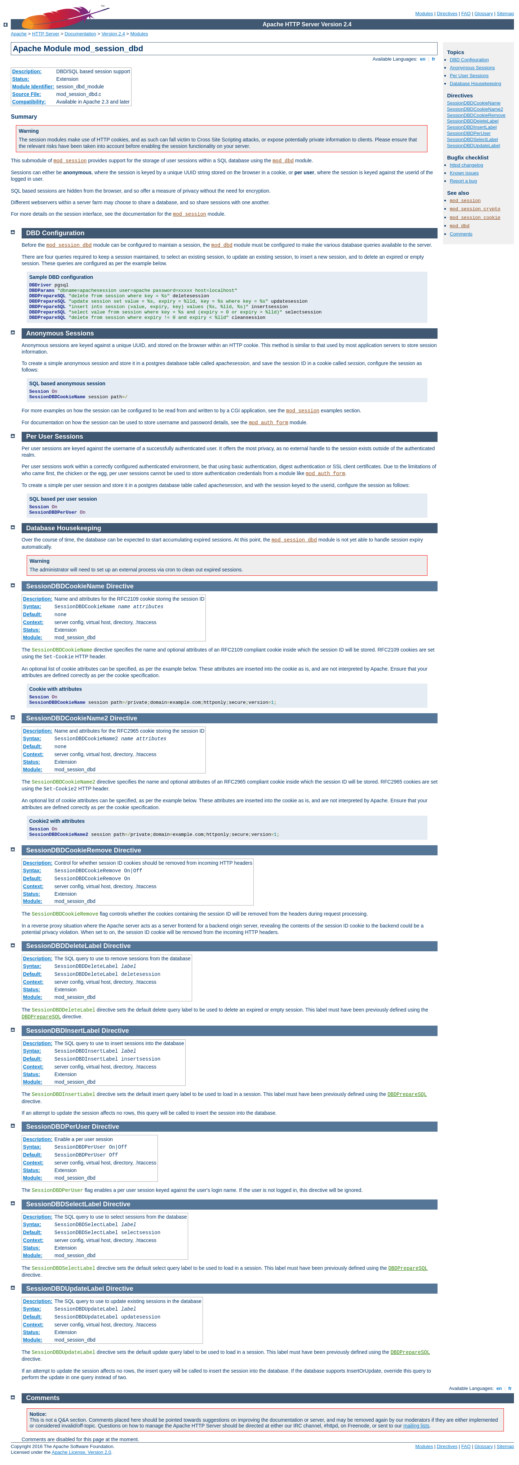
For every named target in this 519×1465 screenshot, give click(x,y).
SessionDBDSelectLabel (472, 139)
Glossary (483, 13)
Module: (33, 637)
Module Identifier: (33, 86)
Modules (424, 13)
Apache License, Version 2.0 (81, 1452)
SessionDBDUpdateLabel (473, 145)
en (423, 59)
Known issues (464, 173)
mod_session (69, 161)
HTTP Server (45, 33)
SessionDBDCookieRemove (476, 115)
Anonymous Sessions (472, 67)
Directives (447, 13)
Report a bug (463, 181)
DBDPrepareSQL (41, 1017)
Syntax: (32, 606)
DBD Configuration (469, 59)
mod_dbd (283, 161)
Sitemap (505, 13)
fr (434, 59)
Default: (32, 614)
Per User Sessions (469, 75)
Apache (19, 33)
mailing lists (416, 1426)
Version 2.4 (113, 33)
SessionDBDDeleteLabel (472, 121)
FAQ (466, 13)
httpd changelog (466, 165)
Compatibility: (29, 102)
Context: (33, 622)
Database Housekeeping (475, 83)
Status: (20, 79)
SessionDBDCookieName (474, 103)
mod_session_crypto (475, 209)
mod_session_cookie (475, 217)
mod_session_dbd (69, 245)
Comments (461, 234)
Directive (120, 586)
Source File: (26, 94)
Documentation (80, 33)
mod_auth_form (268, 423)
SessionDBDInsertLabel (472, 127)
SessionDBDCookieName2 (475, 109)
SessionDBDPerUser (469, 133)
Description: (27, 71)
